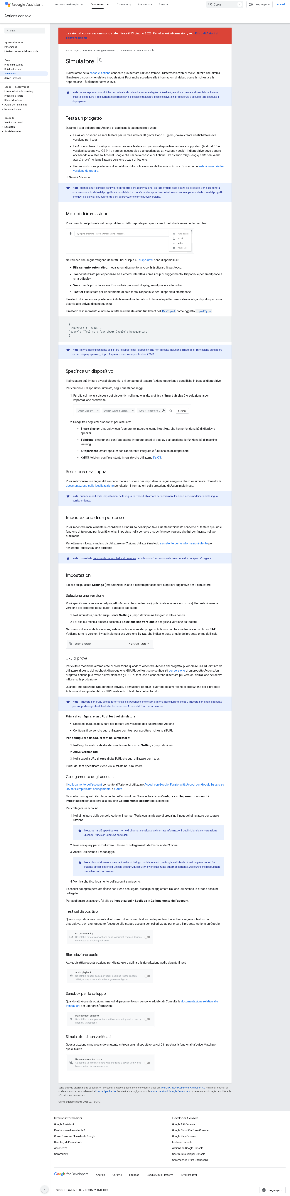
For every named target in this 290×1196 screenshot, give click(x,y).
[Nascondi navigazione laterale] (44, 1189)
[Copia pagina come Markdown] (100, 60)
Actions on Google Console (187, 1148)
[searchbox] (24, 30)
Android (100, 1174)
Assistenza (145, 4)
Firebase (134, 1174)
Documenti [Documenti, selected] (97, 4)
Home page (72, 50)
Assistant (27, 4)
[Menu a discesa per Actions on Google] (83, 4)
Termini (58, 1190)
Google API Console (183, 1124)
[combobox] (224, 4)
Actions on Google (67, 4)
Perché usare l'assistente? (69, 1130)
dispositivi (146, 260)
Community (124, 4)
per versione (177, 670)
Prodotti (87, 50)
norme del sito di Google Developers (170, 1091)
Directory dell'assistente (68, 1142)
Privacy (71, 1190)
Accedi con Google (156, 784)
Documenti (126, 50)
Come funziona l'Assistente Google (74, 1136)
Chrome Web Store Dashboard (190, 1159)
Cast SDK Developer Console (188, 1154)
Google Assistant (106, 50)
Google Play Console (184, 1136)
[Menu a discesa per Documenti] (108, 4)
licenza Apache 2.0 (105, 1091)
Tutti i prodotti (189, 1174)
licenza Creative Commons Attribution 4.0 (183, 1087)
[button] (24, 105)
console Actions (100, 73)
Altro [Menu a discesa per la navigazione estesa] (162, 4)
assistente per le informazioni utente (184, 543)
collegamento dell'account (85, 784)
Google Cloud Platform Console (190, 1130)
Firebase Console (182, 1142)
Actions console (17, 16)
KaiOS (157, 457)
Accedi (281, 4)
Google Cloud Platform (160, 1174)
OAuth (118, 789)
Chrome (117, 1174)
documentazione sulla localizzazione (90, 485)
